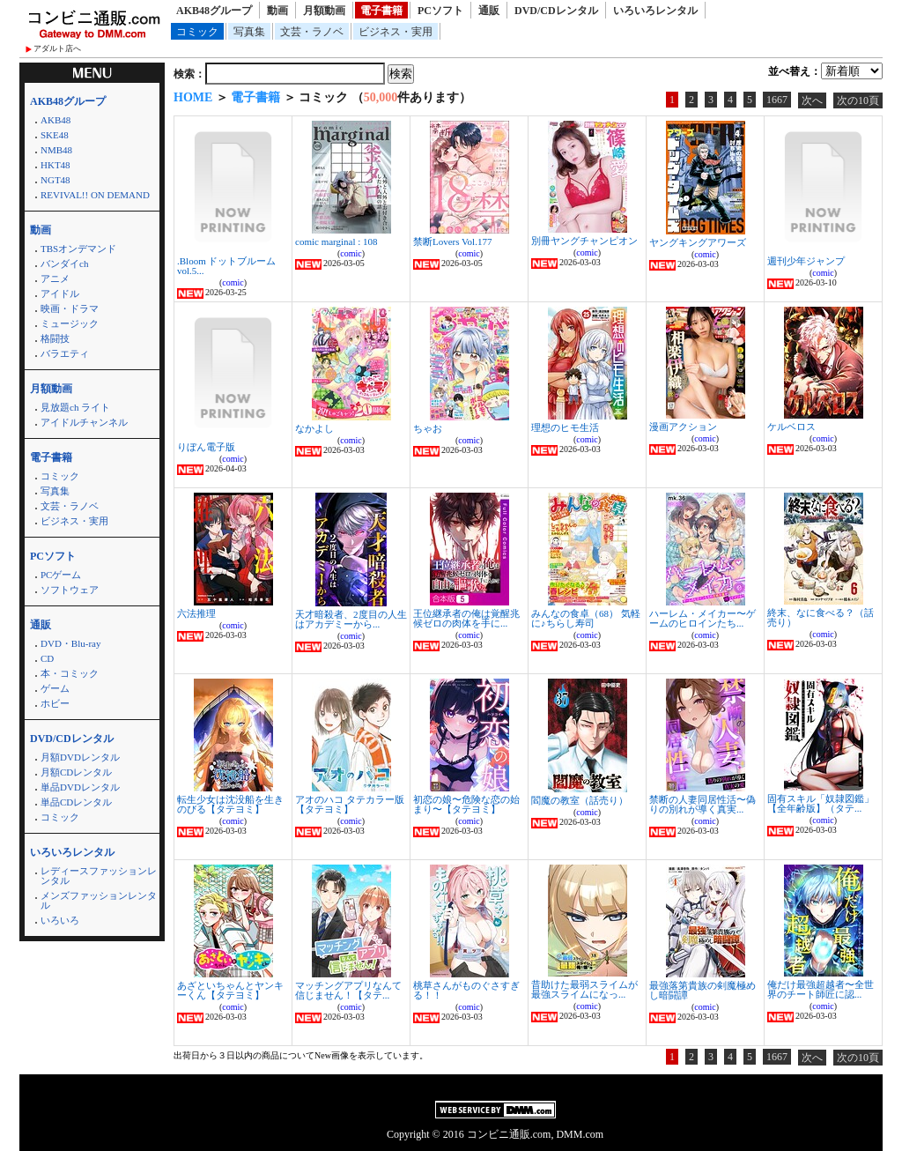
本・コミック (70, 673)
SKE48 (55, 135)
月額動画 (324, 10)
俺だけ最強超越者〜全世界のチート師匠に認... (820, 989)
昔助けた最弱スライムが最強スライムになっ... (584, 989)
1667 (776, 99)
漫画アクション (683, 426)
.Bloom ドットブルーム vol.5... (226, 266)
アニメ (55, 278)
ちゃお (427, 428)
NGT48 (55, 180)
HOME (193, 97)
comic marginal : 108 (336, 241)
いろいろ (60, 920)
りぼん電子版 (206, 447)
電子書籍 (381, 10)
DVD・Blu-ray (70, 643)
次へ (812, 100)
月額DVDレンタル (80, 757)
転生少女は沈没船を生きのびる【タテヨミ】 (230, 804)
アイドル (60, 293)
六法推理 (196, 613)
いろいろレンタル (655, 10)
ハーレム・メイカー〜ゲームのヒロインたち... (702, 618)
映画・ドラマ (70, 308)
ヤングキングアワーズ (697, 242)
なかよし (314, 428)
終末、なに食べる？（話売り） (820, 617)
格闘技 (55, 338)
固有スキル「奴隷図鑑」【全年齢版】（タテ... (820, 803)
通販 (488, 10)
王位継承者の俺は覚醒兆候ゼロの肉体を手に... (466, 618)
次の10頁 (858, 100)
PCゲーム (61, 574)
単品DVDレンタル (80, 787)
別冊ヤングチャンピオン (584, 240)
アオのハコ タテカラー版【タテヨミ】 (349, 804)
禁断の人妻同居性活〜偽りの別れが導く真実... (702, 804)
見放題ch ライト (75, 407)
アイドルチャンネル (84, 422)
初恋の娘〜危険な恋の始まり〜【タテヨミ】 (466, 804)
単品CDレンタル (76, 802)
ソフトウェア (70, 589)
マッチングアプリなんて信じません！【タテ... (348, 990)
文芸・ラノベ (312, 32)
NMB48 (56, 150)
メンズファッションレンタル (99, 900)
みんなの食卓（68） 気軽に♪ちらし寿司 (585, 618)
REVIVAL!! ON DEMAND (95, 194)
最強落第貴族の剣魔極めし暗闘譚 (702, 990)
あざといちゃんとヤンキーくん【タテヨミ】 (230, 990)
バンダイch (64, 263)
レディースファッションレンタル (99, 875)
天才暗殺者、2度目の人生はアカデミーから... (351, 619)
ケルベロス (791, 426)
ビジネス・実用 (396, 32)
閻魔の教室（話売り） (579, 800)
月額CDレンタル (76, 772)
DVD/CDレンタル (556, 10)
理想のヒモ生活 (565, 427)
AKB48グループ (214, 10)
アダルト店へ (57, 48)
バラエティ (65, 353)
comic (232, 282)
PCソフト (440, 10)
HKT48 (55, 165)
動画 (277, 10)
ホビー (55, 703)
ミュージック (70, 323)
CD (47, 658)
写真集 (249, 32)
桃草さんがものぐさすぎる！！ (466, 990)
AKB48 (55, 120)
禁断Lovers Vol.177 (452, 241)
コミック (197, 32)
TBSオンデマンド (78, 248)
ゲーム (55, 688)
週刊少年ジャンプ (806, 261)
